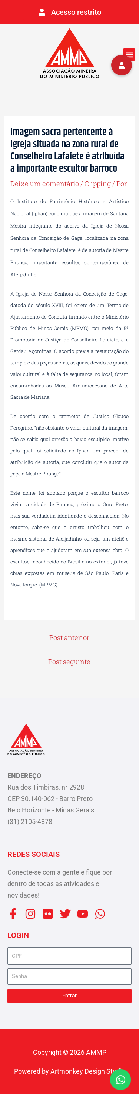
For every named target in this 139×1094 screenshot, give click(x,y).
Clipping (98, 183)
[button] (129, 54)
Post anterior (69, 637)
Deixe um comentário (44, 183)
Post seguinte (69, 661)
